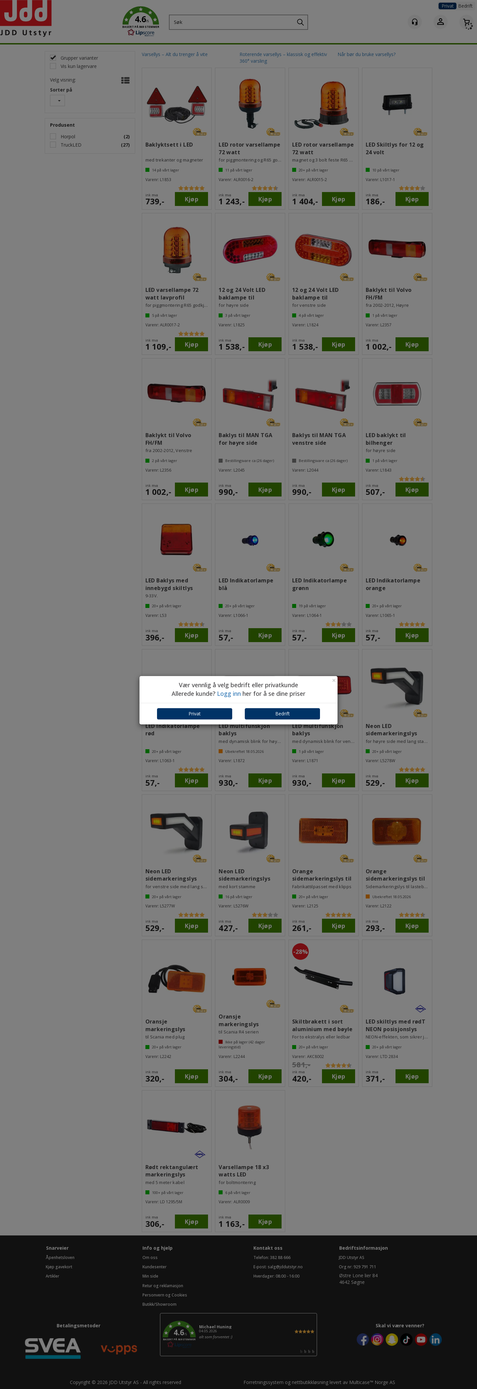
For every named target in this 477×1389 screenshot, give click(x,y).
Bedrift (282, 714)
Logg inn (229, 693)
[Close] (334, 680)
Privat (194, 714)
